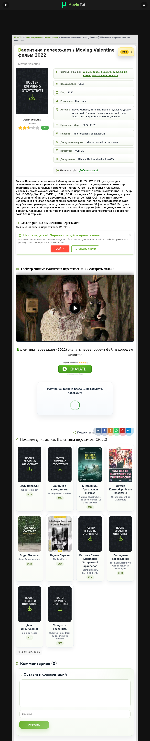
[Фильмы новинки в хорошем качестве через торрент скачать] (75, 5)
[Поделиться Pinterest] (123, 430)
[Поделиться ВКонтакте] (98, 430)
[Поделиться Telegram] (129, 430)
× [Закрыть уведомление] (130, 235)
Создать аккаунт (87, 249)
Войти (60, 248)
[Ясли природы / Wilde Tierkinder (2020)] (29, 478)
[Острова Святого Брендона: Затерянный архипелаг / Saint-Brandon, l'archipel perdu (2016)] (90, 548)
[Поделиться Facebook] (104, 430)
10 (20, 128)
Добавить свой (87, 170)
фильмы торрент (92, 71)
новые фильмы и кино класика (100, 75)
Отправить (34, 724)
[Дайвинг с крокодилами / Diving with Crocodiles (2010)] (60, 478)
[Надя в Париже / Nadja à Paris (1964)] (60, 548)
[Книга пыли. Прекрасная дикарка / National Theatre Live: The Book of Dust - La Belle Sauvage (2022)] (90, 478)
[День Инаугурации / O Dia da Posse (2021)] (29, 615)
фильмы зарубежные (115, 71)
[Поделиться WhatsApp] (116, 430)
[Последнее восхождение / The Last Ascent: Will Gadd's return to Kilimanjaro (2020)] (120, 548)
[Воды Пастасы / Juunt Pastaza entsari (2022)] (29, 548)
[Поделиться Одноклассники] (110, 430)
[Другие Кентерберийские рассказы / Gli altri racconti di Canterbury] (120, 478)
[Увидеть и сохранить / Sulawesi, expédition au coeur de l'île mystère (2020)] (60, 615)
